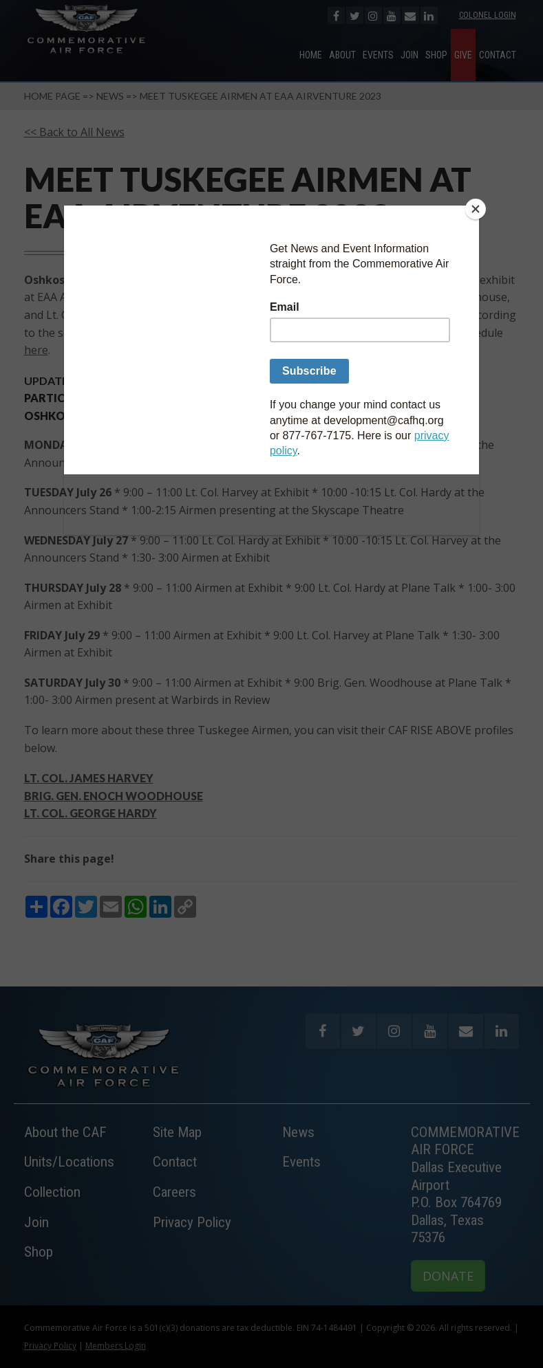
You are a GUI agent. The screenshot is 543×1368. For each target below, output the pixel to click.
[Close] (475, 209)
